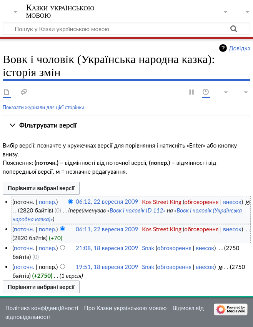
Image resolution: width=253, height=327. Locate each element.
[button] (126, 126)
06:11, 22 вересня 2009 (107, 229)
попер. (47, 201)
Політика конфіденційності (41, 307)
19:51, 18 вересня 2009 (107, 266)
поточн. (24, 229)
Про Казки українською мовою (125, 307)
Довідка (239, 48)
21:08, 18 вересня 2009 (107, 247)
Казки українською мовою (60, 11)
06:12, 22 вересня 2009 (107, 201)
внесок (232, 201)
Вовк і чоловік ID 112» (137, 210)
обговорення (201, 201)
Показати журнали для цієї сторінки (44, 107)
